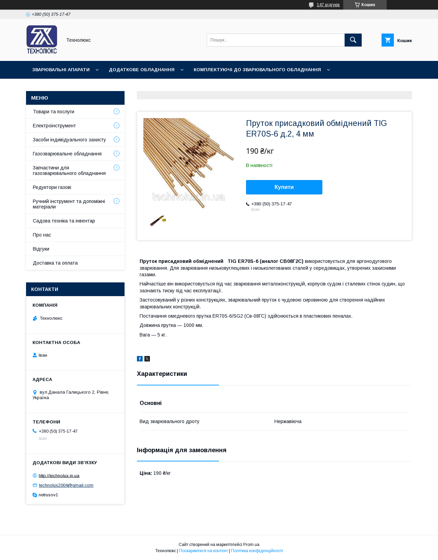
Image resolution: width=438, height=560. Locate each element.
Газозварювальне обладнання (67, 153)
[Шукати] (353, 40)
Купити (284, 187)
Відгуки (41, 249)
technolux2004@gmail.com (66, 485)
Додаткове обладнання (142, 69)
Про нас (42, 235)
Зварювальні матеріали (63, 87)
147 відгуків (328, 4)
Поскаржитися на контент (203, 550)
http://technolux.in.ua (59, 475)
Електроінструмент (54, 125)
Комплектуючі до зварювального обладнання (257, 69)
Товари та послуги (53, 111)
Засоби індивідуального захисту (69, 139)
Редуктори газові (52, 187)
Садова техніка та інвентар (64, 221)
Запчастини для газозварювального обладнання (69, 170)
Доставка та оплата (55, 263)
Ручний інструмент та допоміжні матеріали (69, 204)
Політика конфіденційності (257, 550)
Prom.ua (251, 544)
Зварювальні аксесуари (146, 87)
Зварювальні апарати (61, 69)
